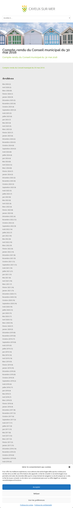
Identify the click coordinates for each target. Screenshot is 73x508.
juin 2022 (5, 236)
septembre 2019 (8, 342)
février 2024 (6, 171)
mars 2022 (6, 245)
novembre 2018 (7, 374)
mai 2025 (5, 123)
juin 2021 (5, 274)
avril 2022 (5, 242)
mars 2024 (6, 168)
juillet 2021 (6, 271)
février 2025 (6, 132)
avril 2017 (5, 436)
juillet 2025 (6, 116)
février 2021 (6, 287)
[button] (69, 467)
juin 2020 (5, 313)
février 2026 (6, 94)
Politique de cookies (26, 505)
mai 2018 (5, 394)
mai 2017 (5, 432)
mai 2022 (5, 239)
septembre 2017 (8, 420)
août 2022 (5, 229)
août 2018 (5, 384)
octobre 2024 (7, 145)
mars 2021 (6, 284)
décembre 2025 (7, 100)
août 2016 (5, 461)
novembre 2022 (7, 220)
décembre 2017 (7, 410)
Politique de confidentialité (43, 505)
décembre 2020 (7, 294)
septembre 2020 (8, 303)
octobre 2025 (7, 107)
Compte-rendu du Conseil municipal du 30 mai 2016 (23, 67)
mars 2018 (6, 400)
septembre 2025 (8, 110)
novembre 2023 (7, 181)
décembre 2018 (7, 371)
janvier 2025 (6, 136)
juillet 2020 (6, 310)
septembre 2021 (8, 265)
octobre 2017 (7, 416)
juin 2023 (5, 197)
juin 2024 (5, 158)
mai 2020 (5, 316)
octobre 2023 (7, 184)
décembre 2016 (7, 449)
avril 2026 (5, 87)
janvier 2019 (6, 368)
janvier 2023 (6, 213)
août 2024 (5, 152)
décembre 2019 (7, 332)
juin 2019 (5, 352)
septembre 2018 (8, 381)
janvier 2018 (6, 407)
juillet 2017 (6, 426)
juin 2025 (5, 120)
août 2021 (5, 268)
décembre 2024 (7, 139)
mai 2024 (5, 161)
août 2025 (5, 113)
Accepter (36, 487)
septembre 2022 (8, 226)
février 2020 (6, 326)
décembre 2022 (7, 216)
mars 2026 (6, 91)
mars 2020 (6, 323)
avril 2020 (5, 320)
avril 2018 (5, 397)
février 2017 (6, 442)
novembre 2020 (7, 297)
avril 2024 (5, 165)
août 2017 (5, 423)
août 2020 (5, 307)
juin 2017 (5, 429)
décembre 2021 (7, 255)
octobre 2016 (7, 455)
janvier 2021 (6, 291)
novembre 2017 (7, 413)
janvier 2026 (6, 97)
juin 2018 (5, 391)
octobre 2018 (7, 378)
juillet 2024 (6, 155)
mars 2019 (6, 361)
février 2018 (6, 403)
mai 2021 (5, 278)
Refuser (37, 494)
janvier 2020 (6, 329)
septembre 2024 (8, 149)
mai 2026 (5, 84)
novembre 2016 (7, 452)
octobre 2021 (7, 261)
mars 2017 (6, 439)
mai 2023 (5, 200)
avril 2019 (5, 358)
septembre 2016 (8, 458)
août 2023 (5, 191)
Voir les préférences (36, 500)
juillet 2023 (6, 194)
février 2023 (6, 210)
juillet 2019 (6, 349)
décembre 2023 (7, 178)
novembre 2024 (7, 142)
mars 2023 (6, 207)
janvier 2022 (6, 252)
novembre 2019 (7, 336)
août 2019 (5, 345)
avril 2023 (5, 203)
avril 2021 (5, 281)
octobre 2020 (7, 300)
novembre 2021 (7, 258)
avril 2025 (5, 126)
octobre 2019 (7, 339)
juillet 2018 (6, 387)
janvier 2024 (6, 174)
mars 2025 (6, 129)
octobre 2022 (7, 223)
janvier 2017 (6, 445)
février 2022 (6, 249)
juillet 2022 (6, 232)
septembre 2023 (8, 187)
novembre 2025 (7, 103)
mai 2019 (5, 355)
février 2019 (6, 365)
